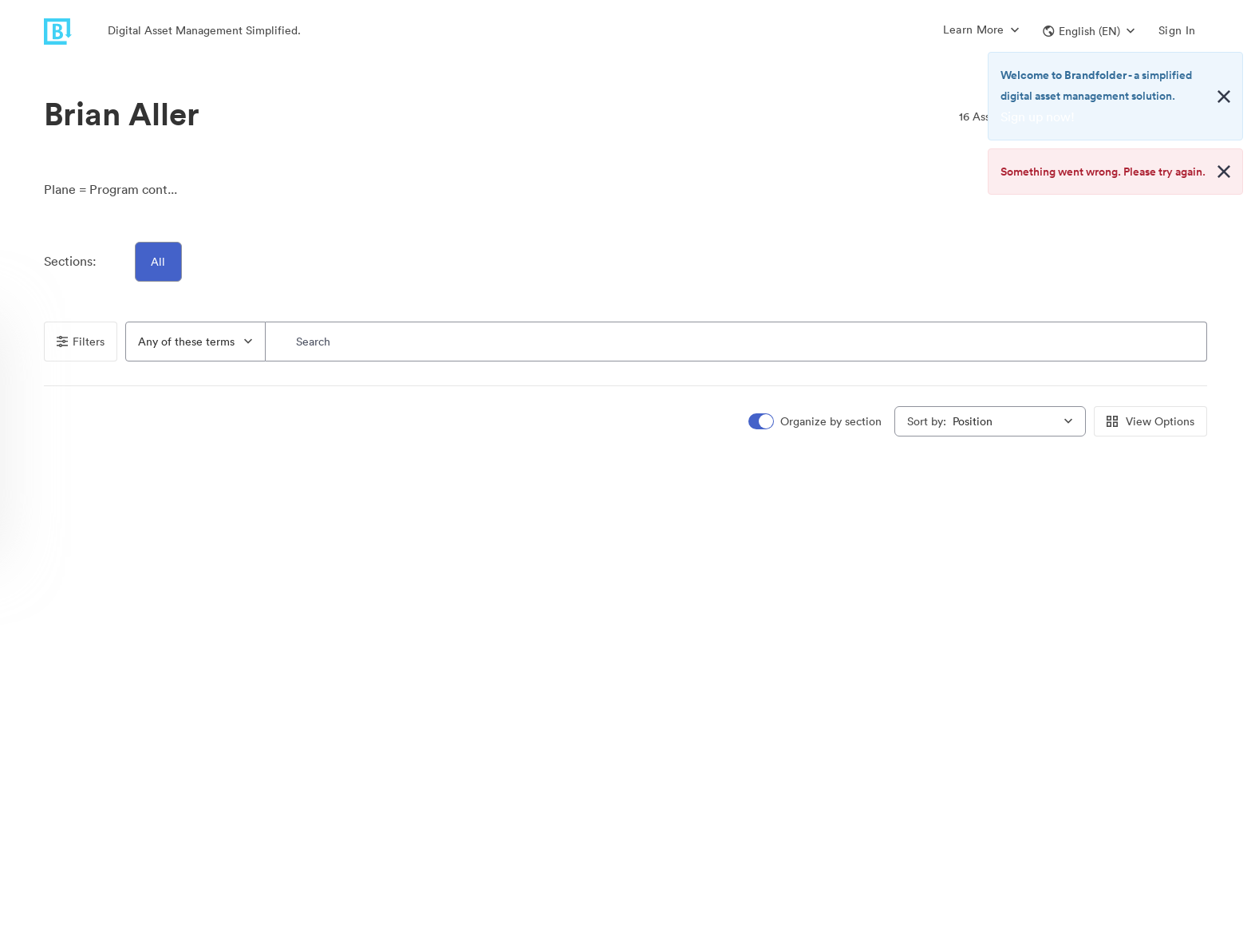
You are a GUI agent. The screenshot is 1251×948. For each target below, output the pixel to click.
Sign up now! (1037, 116)
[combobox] (195, 341)
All (159, 262)
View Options (1150, 421)
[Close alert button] (1224, 96)
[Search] (736, 341)
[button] (1088, 31)
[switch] (816, 422)
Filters (81, 341)
